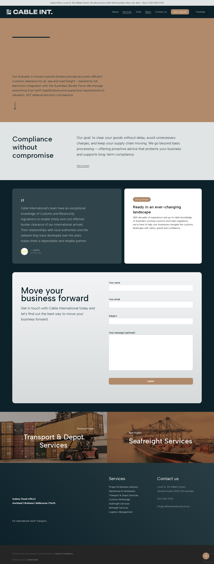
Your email (151, 304)
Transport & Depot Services (123, 495)
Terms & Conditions (64, 554)
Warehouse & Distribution (122, 491)
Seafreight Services (119, 503)
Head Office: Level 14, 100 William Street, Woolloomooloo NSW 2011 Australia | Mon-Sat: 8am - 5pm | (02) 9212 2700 (107, 2)
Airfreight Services (118, 507)
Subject (151, 320)
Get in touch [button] (83, 165)
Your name (151, 287)
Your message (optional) (151, 352)
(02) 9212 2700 (165, 498)
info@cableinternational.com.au (173, 506)
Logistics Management (121, 512)
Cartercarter (32, 560)
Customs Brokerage (119, 499)
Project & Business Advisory (123, 487)
